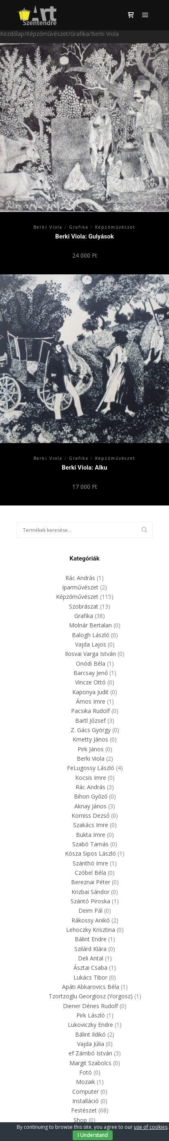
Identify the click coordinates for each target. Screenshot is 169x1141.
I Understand (93, 1135)
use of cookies (150, 1126)
